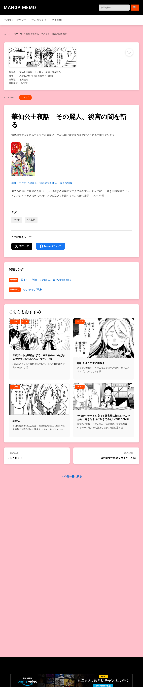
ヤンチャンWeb (32, 290)
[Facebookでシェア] (52, 246)
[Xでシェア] (22, 246)
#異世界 (31, 219)
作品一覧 (18, 34)
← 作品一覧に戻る (71, 477)
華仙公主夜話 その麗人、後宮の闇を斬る (46, 280)
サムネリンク (39, 19)
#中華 (17, 219)
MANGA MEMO (20, 7)
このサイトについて (15, 19)
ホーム (7, 34)
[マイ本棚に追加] (129, 52)
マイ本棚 (57, 19)
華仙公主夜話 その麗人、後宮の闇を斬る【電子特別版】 (43, 163)
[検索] (112, 7)
